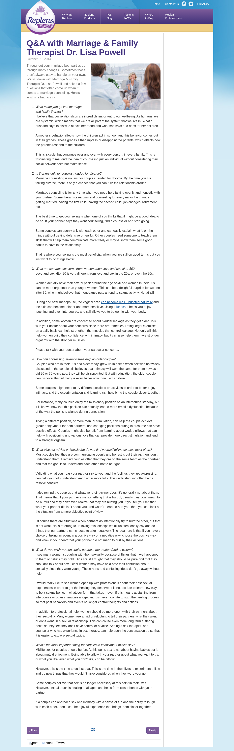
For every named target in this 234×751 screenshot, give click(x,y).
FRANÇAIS (204, 4)
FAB (109, 16)
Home (156, 4)
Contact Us (172, 4)
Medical (173, 16)
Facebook (185, 4)
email (47, 743)
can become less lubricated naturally (127, 302)
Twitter (191, 4)
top (93, 729)
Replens (89, 16)
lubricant (122, 307)
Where (149, 16)
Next (153, 730)
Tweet (60, 742)
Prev (33, 730)
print (33, 743)
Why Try (67, 16)
